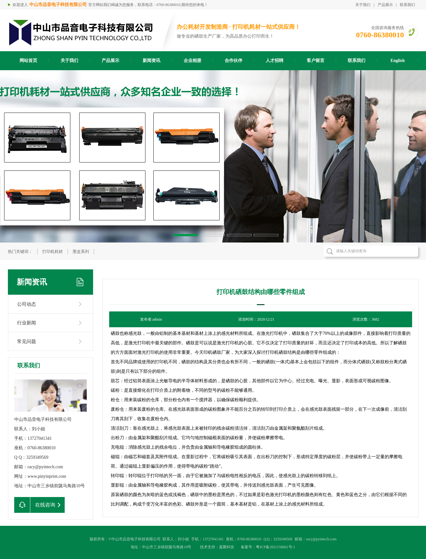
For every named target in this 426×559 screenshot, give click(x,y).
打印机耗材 (52, 251)
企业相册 (192, 60)
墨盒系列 (81, 251)
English (397, 60)
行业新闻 (26, 322)
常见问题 (26, 341)
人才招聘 (274, 60)
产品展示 (385, 5)
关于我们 (362, 5)
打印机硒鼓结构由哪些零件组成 (260, 291)
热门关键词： (20, 251)
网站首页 (28, 60)
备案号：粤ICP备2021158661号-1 (268, 547)
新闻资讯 (151, 60)
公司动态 (26, 304)
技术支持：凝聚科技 (217, 547)
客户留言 (315, 60)
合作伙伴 (233, 60)
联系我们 (407, 5)
